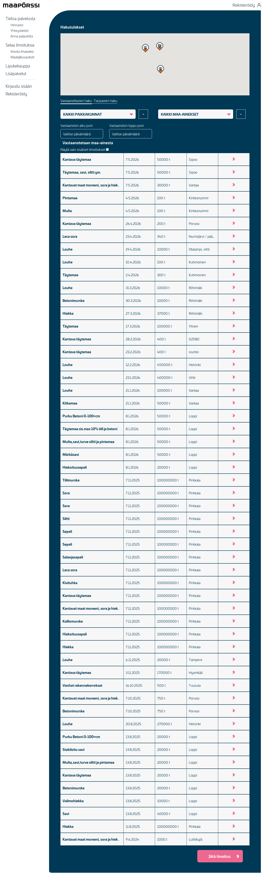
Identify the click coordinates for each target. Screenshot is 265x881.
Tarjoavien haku (105, 100)
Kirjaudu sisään (19, 86)
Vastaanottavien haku (76, 100)
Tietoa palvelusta (20, 18)
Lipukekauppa (18, 65)
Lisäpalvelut (16, 73)
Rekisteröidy (16, 93)
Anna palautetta (22, 36)
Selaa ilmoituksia (20, 45)
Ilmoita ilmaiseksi (22, 51)
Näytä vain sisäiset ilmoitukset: (84, 149)
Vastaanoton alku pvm (76, 125)
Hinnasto (17, 24)
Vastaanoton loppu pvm (126, 125)
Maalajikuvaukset (22, 56)
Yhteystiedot (20, 30)
